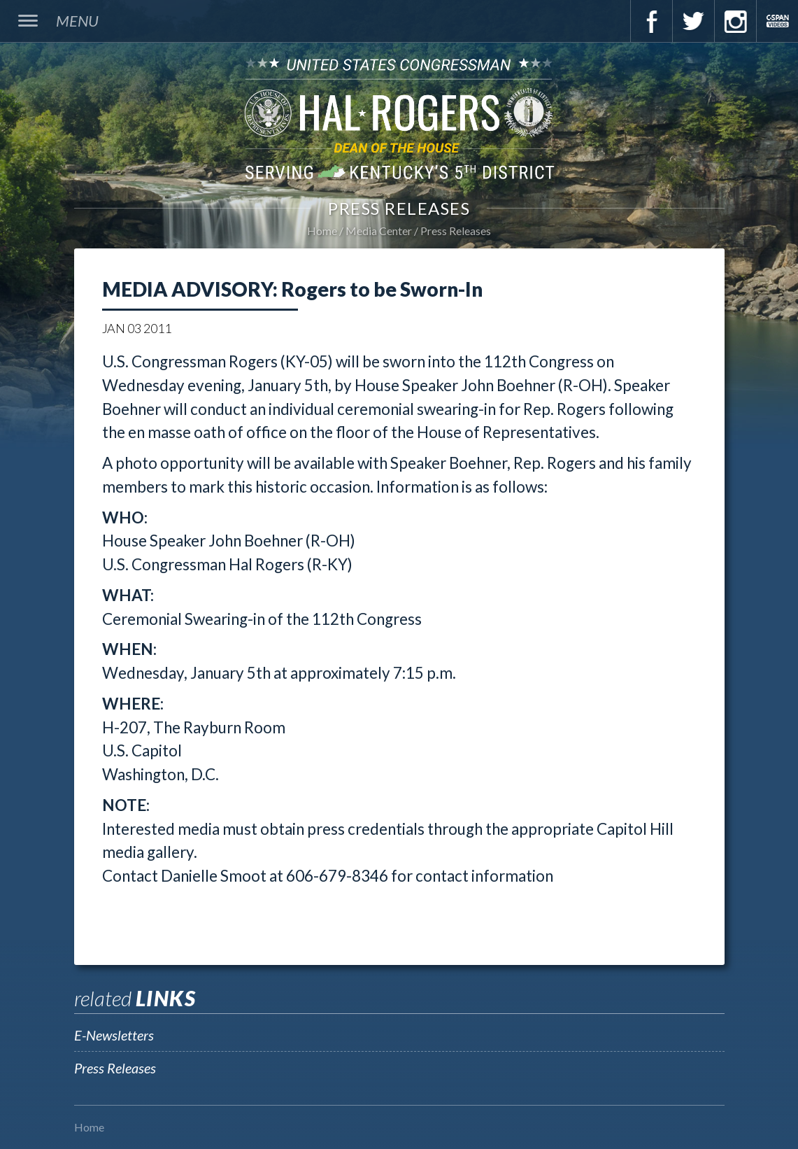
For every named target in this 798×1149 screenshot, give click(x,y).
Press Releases (455, 230)
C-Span (777, 21)
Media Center (378, 230)
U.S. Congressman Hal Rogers (399, 118)
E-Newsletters (114, 1035)
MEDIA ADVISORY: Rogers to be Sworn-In (292, 289)
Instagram (735, 21)
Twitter (693, 21)
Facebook (651, 21)
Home (322, 230)
